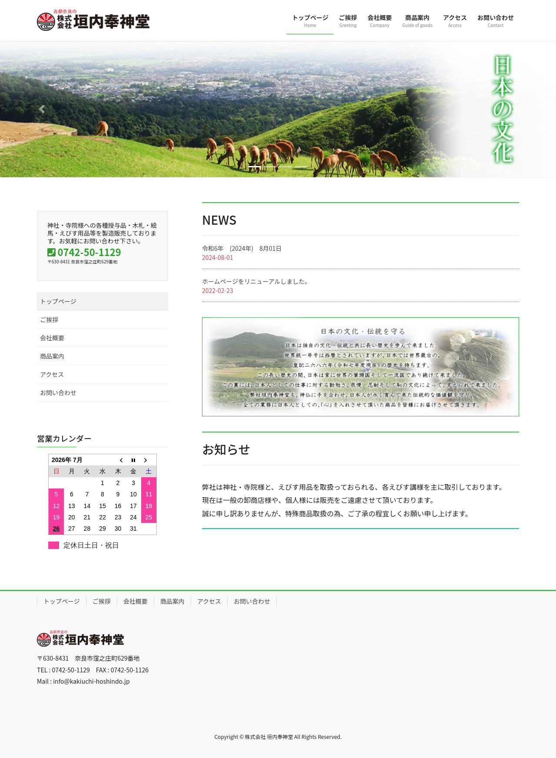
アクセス (52, 374)
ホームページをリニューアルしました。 (256, 281)
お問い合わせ (58, 392)
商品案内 (52, 356)
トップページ (58, 301)
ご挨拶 (49, 319)
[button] (41, 109)
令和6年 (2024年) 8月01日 (242, 248)
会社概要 (52, 337)
